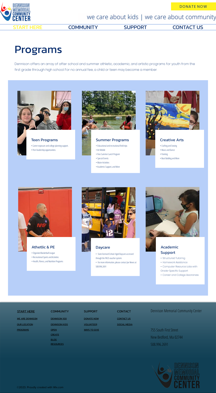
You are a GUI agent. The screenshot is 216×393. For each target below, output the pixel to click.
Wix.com (58, 387)
